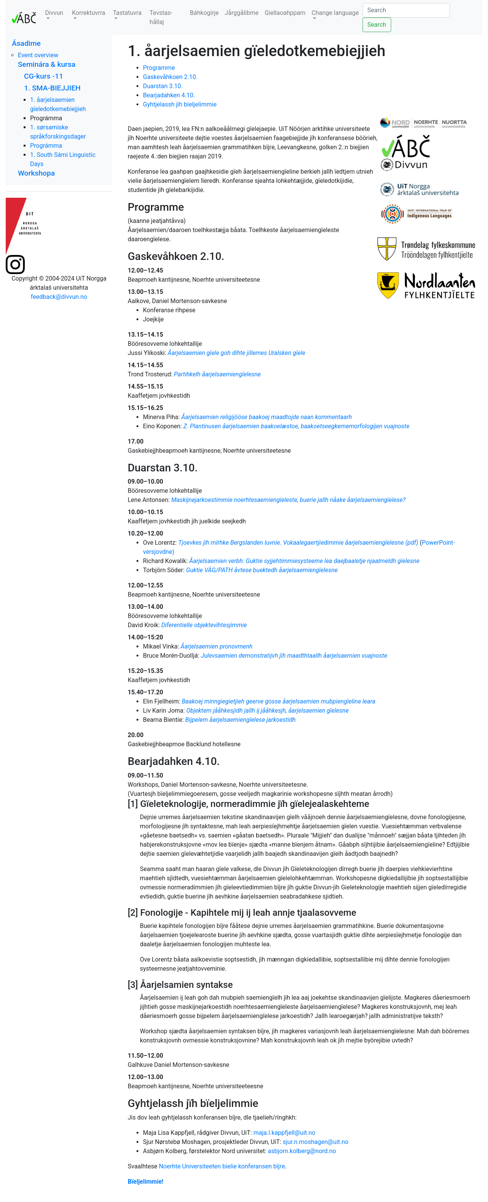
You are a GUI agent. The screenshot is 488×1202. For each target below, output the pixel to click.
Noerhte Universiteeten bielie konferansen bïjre (222, 1166)
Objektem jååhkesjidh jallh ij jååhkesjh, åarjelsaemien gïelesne (267, 710)
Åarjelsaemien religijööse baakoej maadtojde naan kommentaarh (266, 417)
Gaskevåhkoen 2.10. (170, 77)
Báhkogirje (204, 12)
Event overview (38, 55)
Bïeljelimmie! (146, 1181)
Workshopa (36, 173)
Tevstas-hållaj (160, 17)
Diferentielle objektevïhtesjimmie (204, 625)
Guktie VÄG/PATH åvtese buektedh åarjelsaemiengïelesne (262, 570)
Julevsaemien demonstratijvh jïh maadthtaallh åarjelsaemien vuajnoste (294, 655)
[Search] (406, 10)
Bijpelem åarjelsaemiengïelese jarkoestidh (240, 719)
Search (377, 24)
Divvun (54, 12)
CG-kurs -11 (43, 76)
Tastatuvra (127, 12)
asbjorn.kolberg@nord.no (302, 1151)
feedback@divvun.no (59, 296)
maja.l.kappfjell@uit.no (285, 1132)
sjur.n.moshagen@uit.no (315, 1142)
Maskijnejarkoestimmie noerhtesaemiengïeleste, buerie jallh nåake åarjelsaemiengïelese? (288, 499)
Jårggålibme (241, 12)
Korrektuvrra (88, 12)
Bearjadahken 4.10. (169, 95)
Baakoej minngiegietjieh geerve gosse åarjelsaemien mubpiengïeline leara (279, 701)
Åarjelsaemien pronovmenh (217, 646)
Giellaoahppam (285, 12)
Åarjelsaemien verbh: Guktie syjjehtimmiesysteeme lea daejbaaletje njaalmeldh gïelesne (304, 561)
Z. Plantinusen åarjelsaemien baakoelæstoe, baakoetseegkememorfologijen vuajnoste (296, 426)
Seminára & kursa (46, 64)
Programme (159, 67)
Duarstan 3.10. (163, 86)
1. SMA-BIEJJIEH (52, 88)
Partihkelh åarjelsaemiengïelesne (217, 374)
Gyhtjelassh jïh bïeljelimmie (180, 104)
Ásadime (26, 43)
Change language (335, 12)
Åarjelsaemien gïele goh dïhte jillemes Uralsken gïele (236, 353)
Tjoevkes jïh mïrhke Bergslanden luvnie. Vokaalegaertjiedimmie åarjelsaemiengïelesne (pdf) (298, 542)
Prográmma (46, 145)
